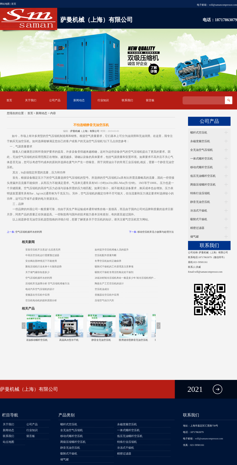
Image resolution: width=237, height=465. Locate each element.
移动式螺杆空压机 (201, 167)
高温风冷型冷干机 (75, 340)
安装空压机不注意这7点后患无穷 (42, 249)
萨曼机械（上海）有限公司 (84, 131)
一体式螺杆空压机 (201, 158)
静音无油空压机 (200, 201)
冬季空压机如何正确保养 (108, 261)
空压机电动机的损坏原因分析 (41, 300)
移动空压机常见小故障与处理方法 (155, 231)
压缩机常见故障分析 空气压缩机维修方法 (47, 283)
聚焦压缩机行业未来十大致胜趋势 (43, 266)
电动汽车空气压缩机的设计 (39, 289)
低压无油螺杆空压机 (203, 175)
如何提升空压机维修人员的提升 (112, 249)
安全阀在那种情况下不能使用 (41, 261)
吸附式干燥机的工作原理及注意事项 (114, 266)
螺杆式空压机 (198, 132)
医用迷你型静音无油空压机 (139, 340)
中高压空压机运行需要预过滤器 (42, 255)
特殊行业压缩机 (200, 193)
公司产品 (54, 100)
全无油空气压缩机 (201, 149)
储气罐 (194, 236)
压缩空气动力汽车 (104, 300)
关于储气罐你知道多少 (37, 272)
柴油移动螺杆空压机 (43, 340)
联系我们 (127, 100)
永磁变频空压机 (200, 141)
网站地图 (5, 3)
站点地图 (8, 441)
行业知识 (103, 100)
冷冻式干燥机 (198, 210)
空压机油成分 (102, 289)
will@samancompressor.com (223, 4)
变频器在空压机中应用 (37, 294)
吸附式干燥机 (198, 219)
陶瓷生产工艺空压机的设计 (109, 283)
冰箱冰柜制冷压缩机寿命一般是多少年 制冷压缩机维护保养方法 (126, 277)
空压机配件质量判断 (105, 255)
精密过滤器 (197, 227)
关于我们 (30, 100)
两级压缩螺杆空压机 (203, 184)
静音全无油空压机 (107, 340)
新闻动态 (79, 100)
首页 (13, 3)
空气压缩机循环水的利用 (28, 231)
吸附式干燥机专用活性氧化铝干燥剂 (114, 272)
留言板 (150, 100)
